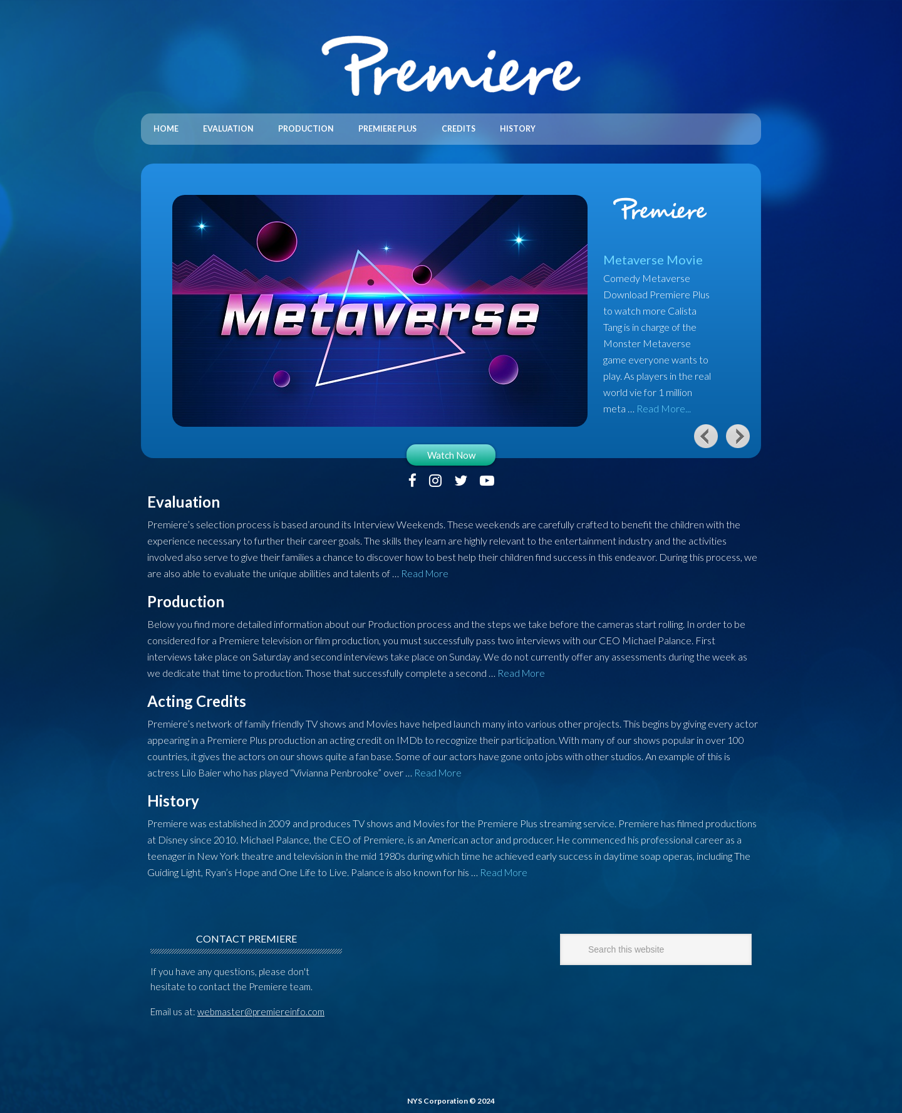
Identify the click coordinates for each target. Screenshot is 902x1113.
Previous (706, 431)
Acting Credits (196, 697)
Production (185, 597)
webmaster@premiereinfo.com (260, 1007)
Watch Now (451, 451)
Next (738, 431)
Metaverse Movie (653, 255)
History (173, 797)
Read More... (663, 404)
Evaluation (183, 498)
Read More (425, 569)
